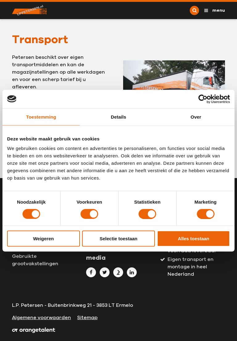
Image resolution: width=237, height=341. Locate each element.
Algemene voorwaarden (41, 317)
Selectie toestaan (119, 238)
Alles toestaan (193, 238)
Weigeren (43, 238)
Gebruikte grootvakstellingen (35, 260)
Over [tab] (195, 116)
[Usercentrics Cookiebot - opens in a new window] (203, 99)
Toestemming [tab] (41, 116)
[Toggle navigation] (213, 10)
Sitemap (87, 317)
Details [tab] (118, 116)
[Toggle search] (194, 10)
